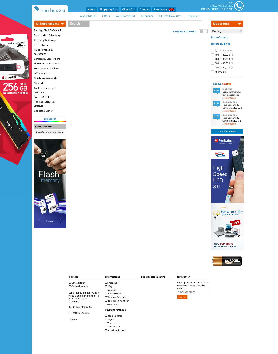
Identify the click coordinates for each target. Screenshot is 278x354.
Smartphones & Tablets (46, 68)
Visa (109, 323)
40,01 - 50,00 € (222, 67)
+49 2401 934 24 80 (81, 307)
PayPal (110, 319)
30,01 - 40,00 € (222, 63)
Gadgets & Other (43, 110)
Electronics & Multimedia (47, 63)
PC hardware (41, 44)
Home (91, 9)
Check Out (128, 9)
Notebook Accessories (46, 78)
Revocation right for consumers (117, 302)
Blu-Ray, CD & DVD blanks (48, 30)
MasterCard (113, 326)
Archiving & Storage (45, 40)
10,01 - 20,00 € (222, 54)
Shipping (111, 282)
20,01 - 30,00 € (222, 58)
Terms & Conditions (117, 297)
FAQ (109, 286)
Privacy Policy (113, 293)
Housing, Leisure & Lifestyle (44, 103)
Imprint (111, 289)
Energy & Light (42, 96)
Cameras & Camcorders (47, 58)
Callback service (79, 286)
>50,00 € (219, 71)
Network (39, 83)
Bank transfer (114, 315)
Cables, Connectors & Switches (46, 90)
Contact (145, 9)
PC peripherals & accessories (43, 51)
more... (74, 319)
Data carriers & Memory (47, 35)
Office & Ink (40, 73)
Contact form (77, 282)
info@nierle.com (80, 312)
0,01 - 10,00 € (221, 50)
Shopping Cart (109, 9)
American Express (116, 330)
